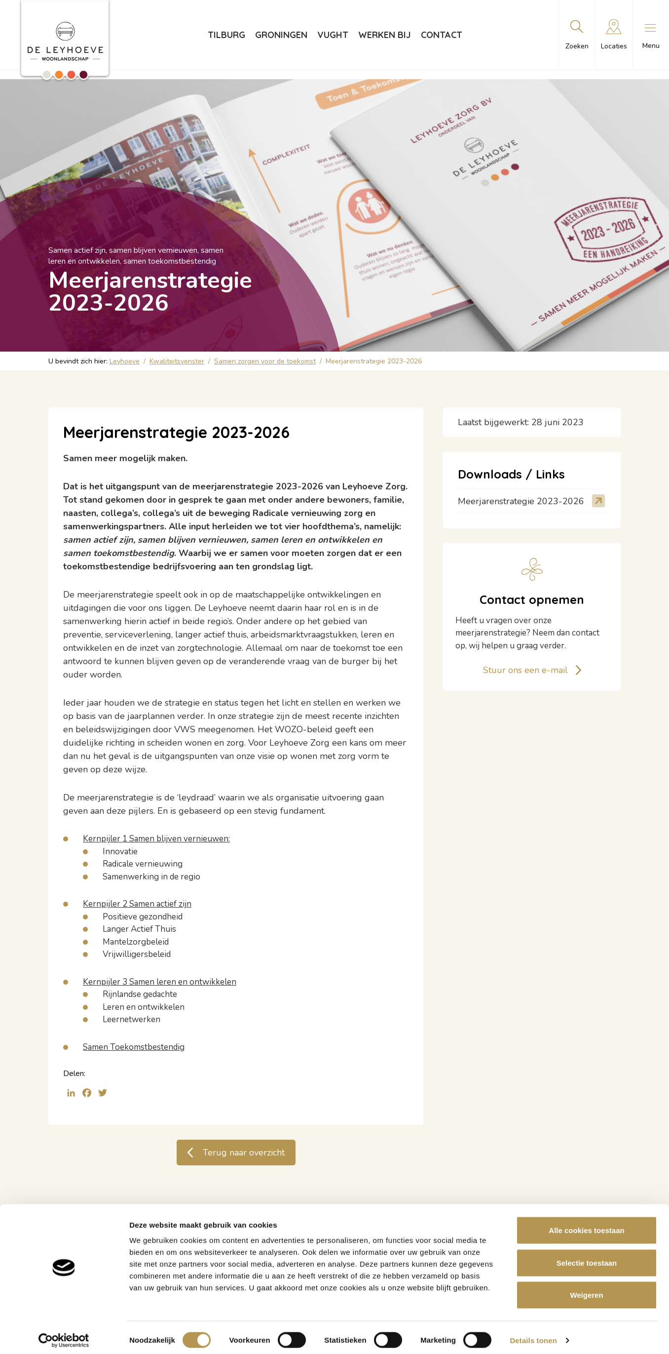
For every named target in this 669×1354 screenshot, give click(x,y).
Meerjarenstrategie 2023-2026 (521, 501)
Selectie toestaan (587, 1257)
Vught (332, 34)
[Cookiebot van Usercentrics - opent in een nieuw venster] (64, 1334)
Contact (441, 34)
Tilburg (226, 34)
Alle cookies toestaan (586, 1224)
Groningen (281, 34)
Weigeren (586, 1289)
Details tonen (533, 1334)
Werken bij (384, 34)
